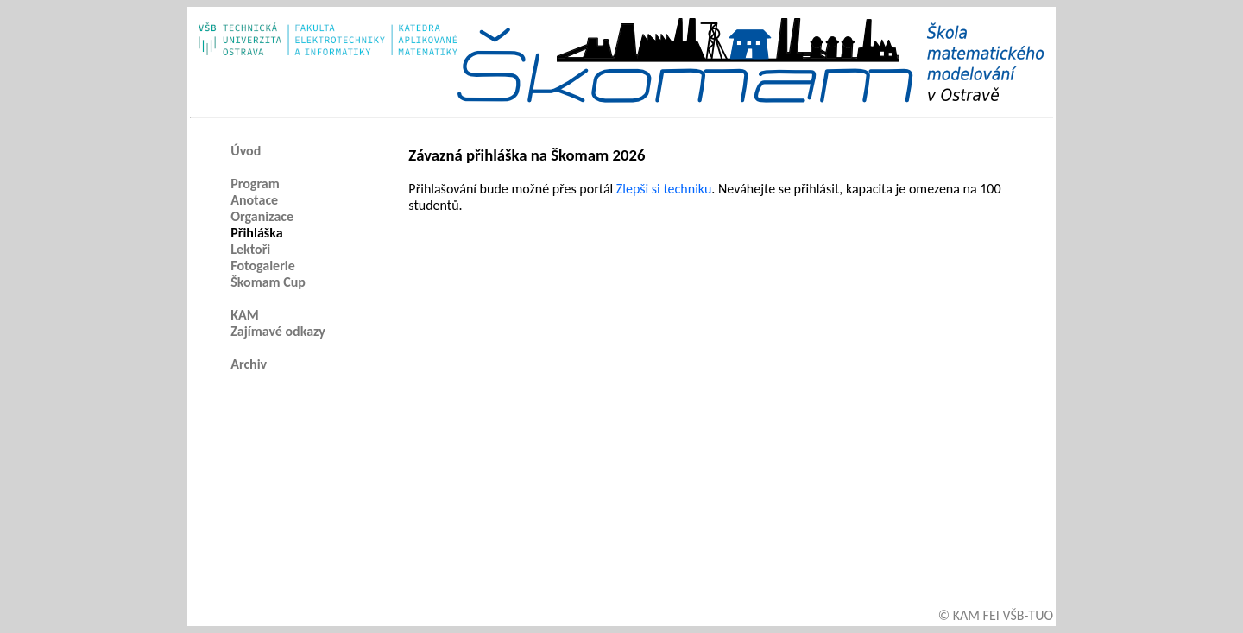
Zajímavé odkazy (277, 331)
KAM (244, 315)
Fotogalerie (262, 265)
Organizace (262, 216)
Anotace (254, 200)
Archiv (248, 364)
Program (255, 183)
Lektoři (250, 249)
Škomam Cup (268, 282)
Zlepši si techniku (663, 188)
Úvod (246, 150)
